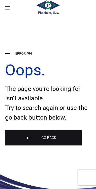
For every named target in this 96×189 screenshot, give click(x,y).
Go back (41, 138)
